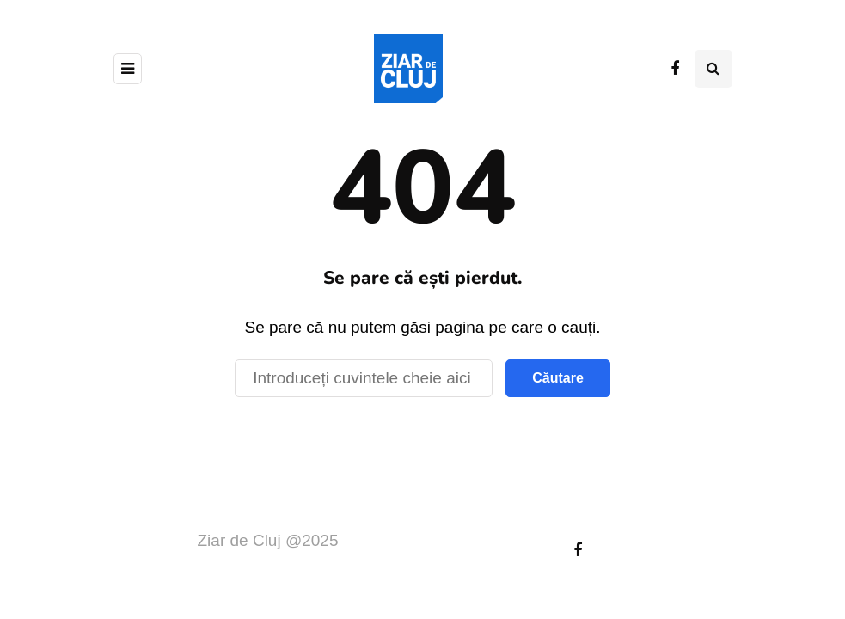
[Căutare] (364, 378)
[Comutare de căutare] (713, 69)
